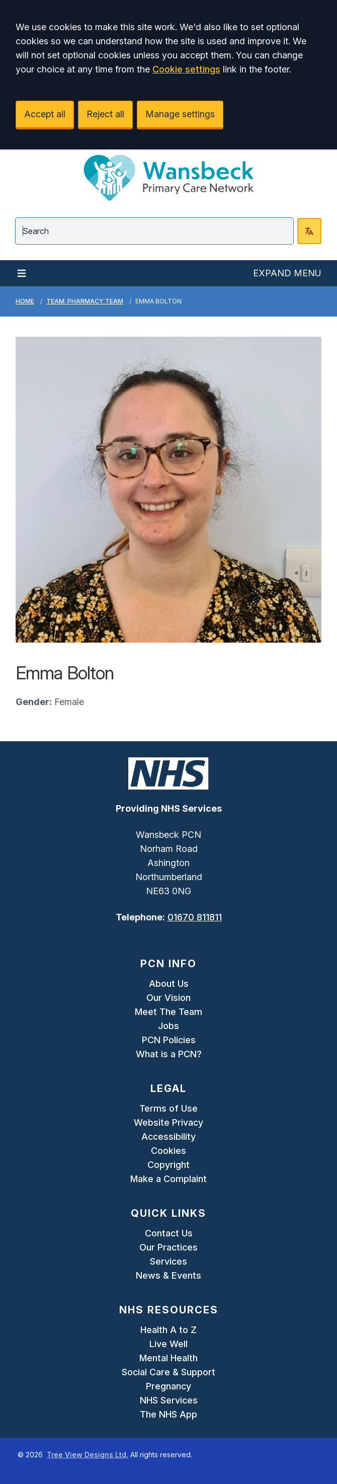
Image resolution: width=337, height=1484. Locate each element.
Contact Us (169, 1233)
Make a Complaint (168, 1179)
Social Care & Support (168, 1372)
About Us (169, 983)
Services (168, 1261)
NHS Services (169, 1400)
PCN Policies (169, 1040)
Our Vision (168, 997)
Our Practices (168, 1247)
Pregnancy (168, 1386)
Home (25, 301)
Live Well (168, 1344)
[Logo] (168, 177)
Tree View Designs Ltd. (87, 1454)
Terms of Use (168, 1108)
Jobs (168, 1026)
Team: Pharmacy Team (84, 301)
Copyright (168, 1164)
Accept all (44, 114)
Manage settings (180, 114)
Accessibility (168, 1136)
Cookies (168, 1150)
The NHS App (168, 1414)
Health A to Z (168, 1329)
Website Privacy (168, 1122)
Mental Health (168, 1358)
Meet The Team (168, 1011)
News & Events (168, 1275)
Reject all (105, 114)
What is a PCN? (169, 1054)
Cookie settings (186, 69)
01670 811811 (194, 917)
